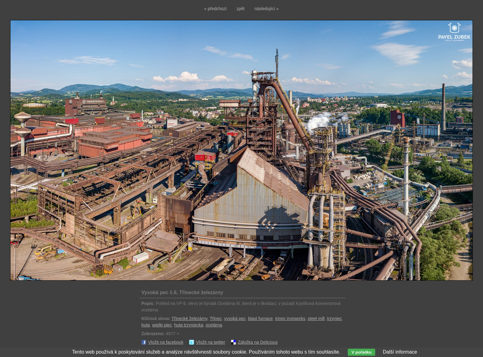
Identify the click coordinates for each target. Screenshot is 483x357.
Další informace (400, 352)
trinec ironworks (290, 318)
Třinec (216, 318)
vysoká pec (235, 318)
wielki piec (162, 325)
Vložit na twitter (210, 342)
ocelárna (214, 325)
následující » (266, 8)
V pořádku (361, 352)
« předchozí (215, 8)
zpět (241, 8)
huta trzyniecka (188, 325)
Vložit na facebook (165, 342)
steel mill (316, 318)
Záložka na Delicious (258, 342)
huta (145, 325)
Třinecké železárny (189, 318)
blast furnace (260, 318)
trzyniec (334, 318)
